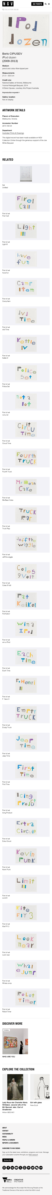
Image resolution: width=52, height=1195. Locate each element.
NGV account (33, 1155)
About (4, 1128)
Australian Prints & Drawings (13, 133)
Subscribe (8, 1160)
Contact (5, 1131)
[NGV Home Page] (8, 4)
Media (4, 1137)
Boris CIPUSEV (12, 53)
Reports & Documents (10, 1143)
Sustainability (7, 1134)
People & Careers (8, 1140)
